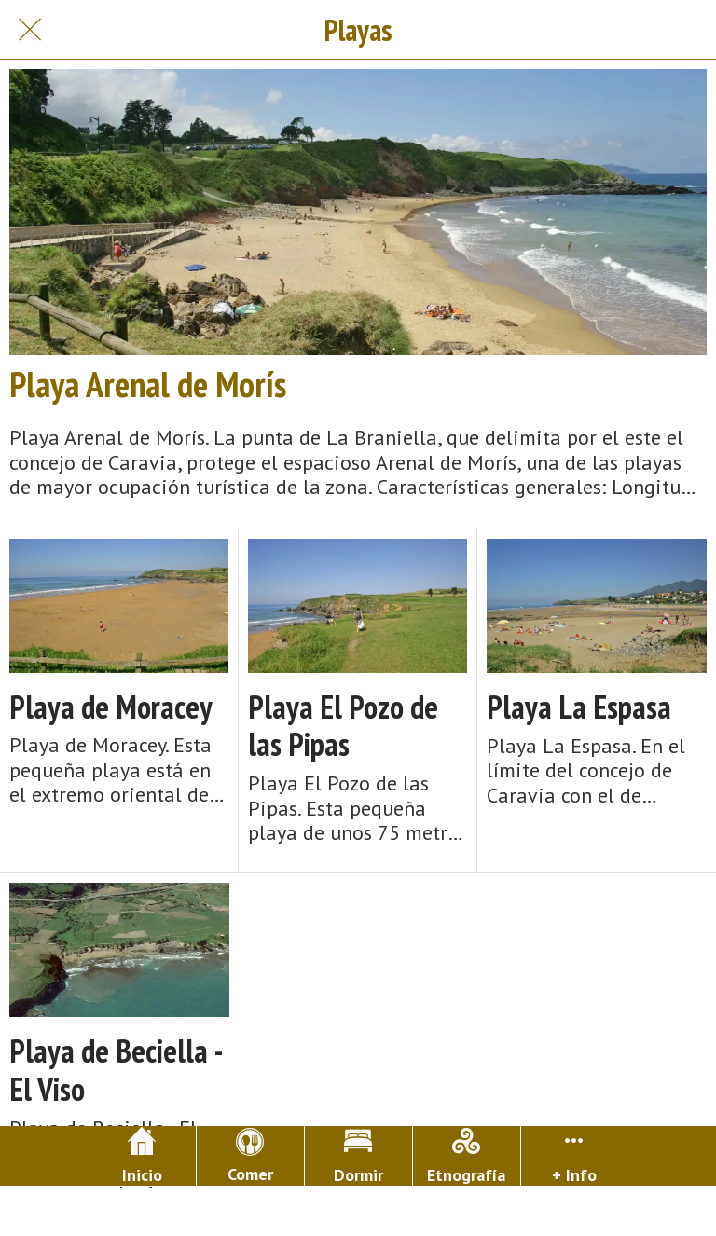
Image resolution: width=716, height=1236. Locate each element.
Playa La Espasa (579, 707)
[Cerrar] (30, 30)
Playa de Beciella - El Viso (115, 1070)
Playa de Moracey (111, 707)
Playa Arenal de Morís (147, 384)
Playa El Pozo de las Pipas (343, 726)
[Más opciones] (574, 1156)
